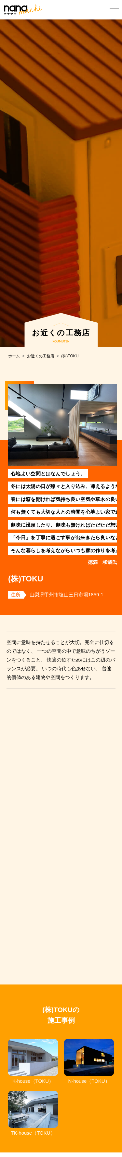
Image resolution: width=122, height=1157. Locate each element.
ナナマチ (23, 10)
